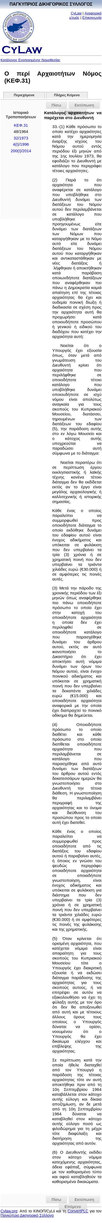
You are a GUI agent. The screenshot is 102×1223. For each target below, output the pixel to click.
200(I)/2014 (21, 151)
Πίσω (56, 105)
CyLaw (76, 13)
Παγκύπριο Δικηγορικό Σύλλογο (27, 1215)
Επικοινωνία (92, 17)
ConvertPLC (77, 1211)
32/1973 (21, 138)
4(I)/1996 (21, 144)
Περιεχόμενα (24, 95)
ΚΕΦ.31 (21, 125)
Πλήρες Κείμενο (67, 95)
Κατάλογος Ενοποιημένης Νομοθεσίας (30, 60)
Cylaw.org (9, 1211)
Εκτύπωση (84, 105)
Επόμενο (72, 1207)
